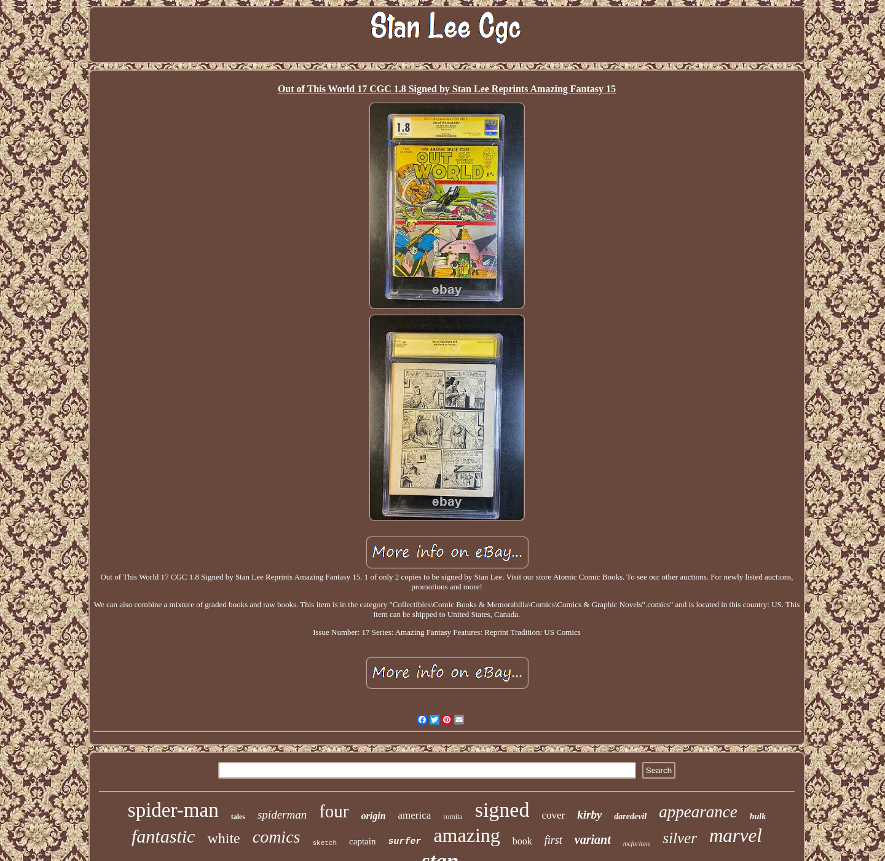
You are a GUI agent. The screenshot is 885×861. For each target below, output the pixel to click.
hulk (758, 816)
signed (502, 809)
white (223, 838)
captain (362, 841)
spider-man (173, 810)
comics (277, 836)
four (333, 811)
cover (553, 815)
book (522, 841)
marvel (735, 835)
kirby (589, 814)
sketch (324, 843)
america (414, 815)
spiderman (282, 814)
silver (680, 838)
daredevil (630, 816)
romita (452, 816)
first (553, 840)
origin (373, 816)
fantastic (163, 836)
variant (593, 839)
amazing (466, 835)
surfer (404, 841)
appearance (698, 812)
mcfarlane (637, 843)
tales (238, 816)
